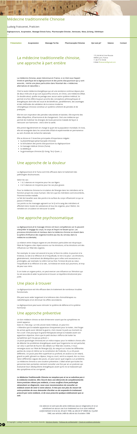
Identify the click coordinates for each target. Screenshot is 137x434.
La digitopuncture (25, 172)
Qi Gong (45, 151)
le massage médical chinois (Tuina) (35, 146)
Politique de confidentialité (68, 422)
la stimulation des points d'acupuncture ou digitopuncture (45, 143)
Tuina (39, 172)
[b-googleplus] (3, 424)
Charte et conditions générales (89, 422)
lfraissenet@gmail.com (107, 62)
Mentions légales (52, 422)
